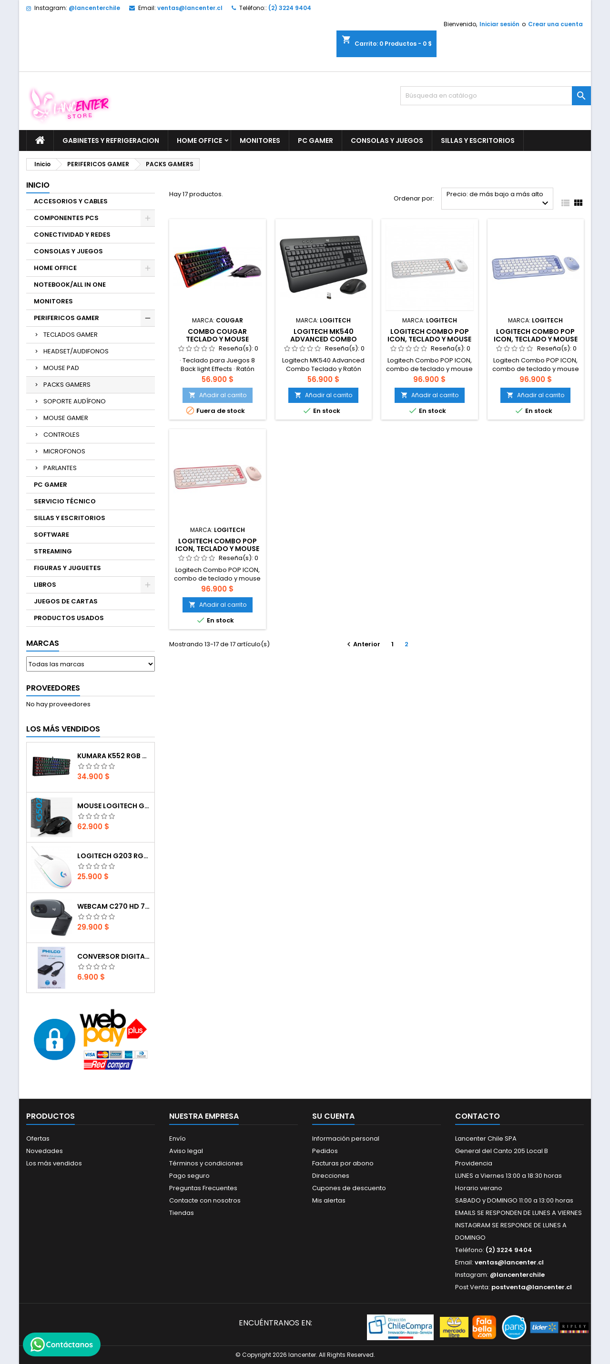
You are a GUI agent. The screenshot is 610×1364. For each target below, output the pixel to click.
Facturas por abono (343, 1163)
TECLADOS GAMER (70, 334)
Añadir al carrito (217, 395)
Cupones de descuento (349, 1188)
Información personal (345, 1138)
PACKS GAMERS (67, 384)
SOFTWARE (51, 534)
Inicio (38, 185)
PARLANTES (60, 467)
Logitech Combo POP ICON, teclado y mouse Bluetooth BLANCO (429, 339)
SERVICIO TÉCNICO (65, 501)
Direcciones (330, 1175)
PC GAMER (315, 140)
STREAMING (53, 551)
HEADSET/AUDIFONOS (76, 351)
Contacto (477, 1116)
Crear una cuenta (555, 24)
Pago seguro (189, 1175)
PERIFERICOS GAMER (66, 317)
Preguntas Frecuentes (203, 1188)
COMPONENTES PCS (66, 217)
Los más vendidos (63, 728)
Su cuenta (333, 1116)
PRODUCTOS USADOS (69, 617)
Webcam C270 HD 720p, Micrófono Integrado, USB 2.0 (114, 906)
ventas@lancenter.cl (190, 8)
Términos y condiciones (206, 1163)
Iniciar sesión (499, 24)
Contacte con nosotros (205, 1200)
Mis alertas (329, 1200)
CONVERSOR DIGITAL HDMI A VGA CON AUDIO (114, 956)
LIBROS (45, 584)
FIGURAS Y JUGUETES (67, 567)
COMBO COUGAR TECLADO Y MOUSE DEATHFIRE (217, 339)
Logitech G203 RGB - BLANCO (114, 856)
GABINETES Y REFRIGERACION (110, 140)
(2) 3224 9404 (289, 8)
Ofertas (38, 1138)
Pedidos (325, 1150)
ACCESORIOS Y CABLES (71, 201)
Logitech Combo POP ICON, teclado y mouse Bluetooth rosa (217, 548)
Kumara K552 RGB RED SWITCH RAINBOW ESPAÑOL (114, 756)
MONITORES (260, 140)
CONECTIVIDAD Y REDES (72, 234)
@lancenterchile (94, 8)
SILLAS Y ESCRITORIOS (478, 140)
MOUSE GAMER (65, 417)
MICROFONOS (64, 451)
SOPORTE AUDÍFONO (74, 401)
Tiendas (181, 1212)
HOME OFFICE (199, 140)
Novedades (44, 1150)
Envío (177, 1138)
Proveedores (53, 687)
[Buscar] (495, 95)
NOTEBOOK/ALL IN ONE (70, 284)
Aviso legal (186, 1150)
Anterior (362, 644)
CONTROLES (61, 434)
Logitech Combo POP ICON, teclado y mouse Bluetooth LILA (536, 339)
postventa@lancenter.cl (531, 1287)
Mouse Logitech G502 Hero (114, 806)
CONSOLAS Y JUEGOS (387, 140)
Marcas (42, 643)
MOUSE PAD (61, 367)
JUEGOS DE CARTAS (66, 601)
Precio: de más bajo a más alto (499, 199)
